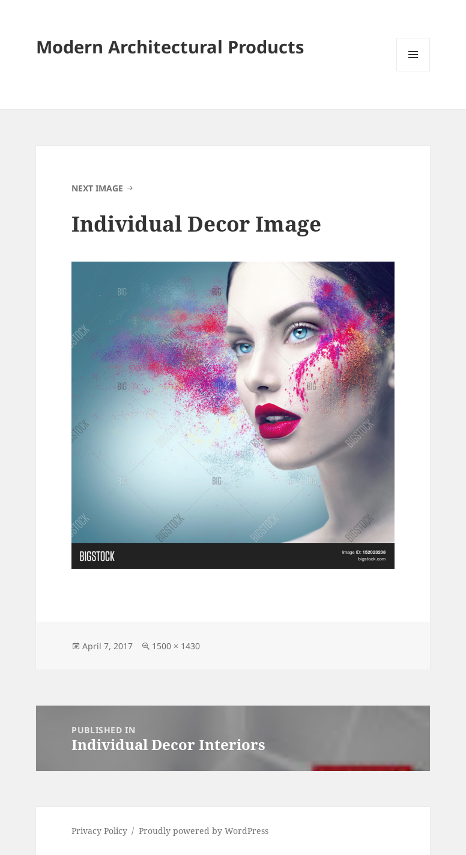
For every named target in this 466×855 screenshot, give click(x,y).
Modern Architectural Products (170, 46)
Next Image (97, 188)
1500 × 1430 (176, 646)
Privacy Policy (99, 830)
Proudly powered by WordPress (203, 830)
